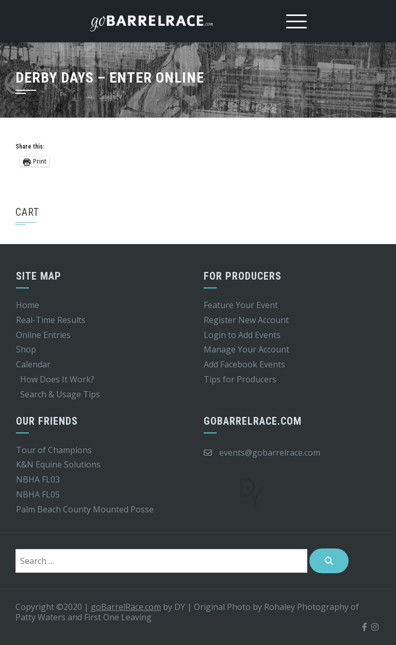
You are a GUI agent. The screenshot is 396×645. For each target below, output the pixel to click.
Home (27, 305)
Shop (26, 349)
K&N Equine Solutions (58, 464)
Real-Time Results (51, 320)
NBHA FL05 (38, 494)
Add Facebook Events (244, 364)
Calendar (33, 364)
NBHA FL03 (38, 479)
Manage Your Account (246, 349)
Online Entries (43, 335)
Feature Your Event (241, 305)
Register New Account (246, 320)
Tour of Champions (54, 450)
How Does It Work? (57, 379)
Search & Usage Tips (60, 394)
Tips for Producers (240, 379)
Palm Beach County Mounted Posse (85, 509)
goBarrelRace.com (126, 606)
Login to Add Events (242, 335)
